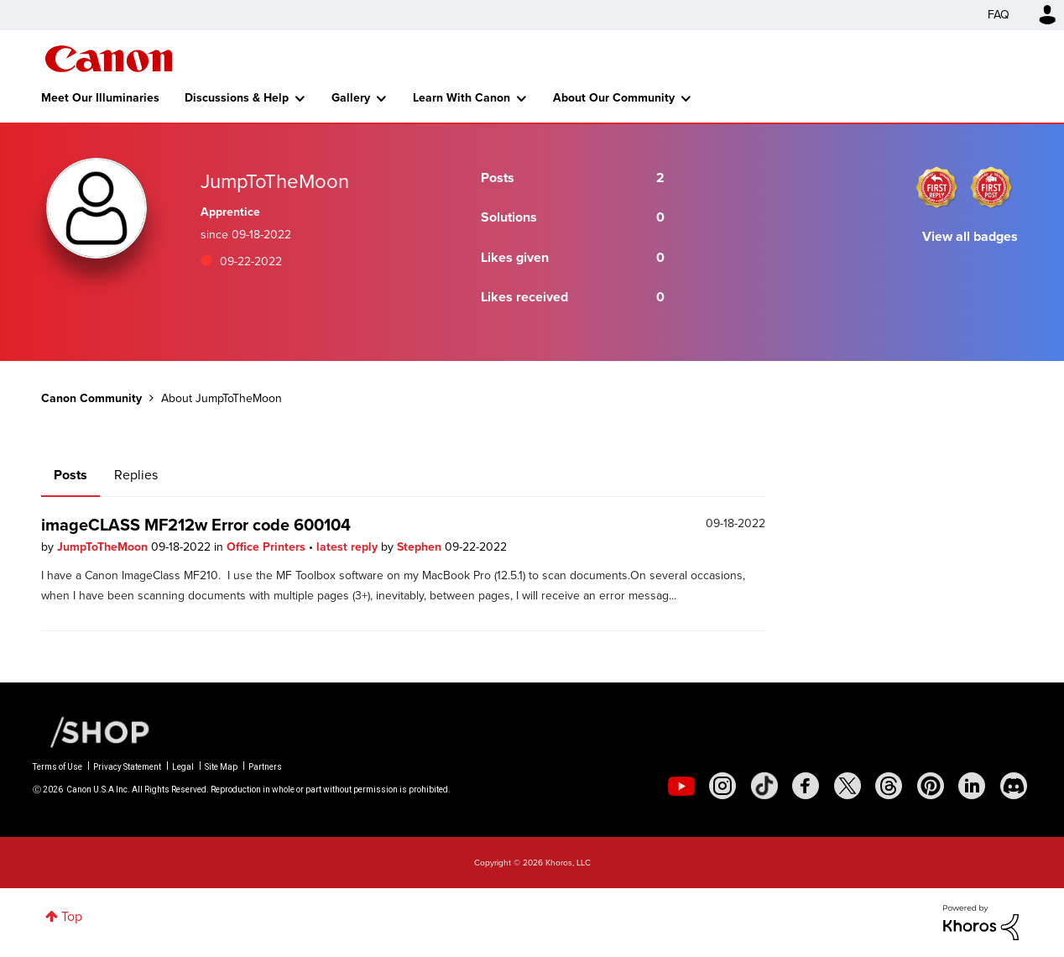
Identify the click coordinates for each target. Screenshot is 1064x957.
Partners (265, 766)
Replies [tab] (136, 474)
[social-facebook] (805, 785)
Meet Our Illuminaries (100, 98)
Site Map (221, 766)
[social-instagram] (722, 785)
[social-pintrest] (930, 785)
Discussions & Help (237, 98)
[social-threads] (888, 785)
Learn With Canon (461, 98)
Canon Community (108, 58)
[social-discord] (1013, 785)
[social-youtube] (681, 785)
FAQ (998, 15)
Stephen (421, 547)
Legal (183, 766)
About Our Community (614, 98)
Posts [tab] (70, 474)
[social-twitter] (847, 785)
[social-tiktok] (764, 785)
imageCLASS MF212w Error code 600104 (196, 524)
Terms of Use (57, 766)
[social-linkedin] (971, 785)
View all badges (970, 236)
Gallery (350, 98)
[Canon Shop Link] (91, 731)
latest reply (348, 547)
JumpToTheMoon (104, 547)
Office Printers (268, 547)
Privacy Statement (127, 766)
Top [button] (71, 916)
